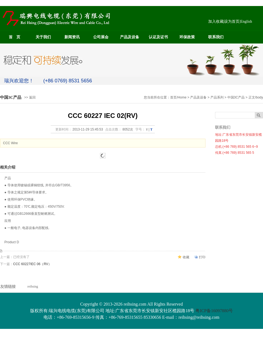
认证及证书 (158, 37)
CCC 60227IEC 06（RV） (32, 264)
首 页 (14, 37)
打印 (202, 257)
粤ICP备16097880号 (214, 310)
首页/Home (178, 97)
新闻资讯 (72, 37)
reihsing (32, 286)
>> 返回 (29, 97)
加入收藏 (216, 21)
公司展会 (100, 37)
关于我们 (43, 37)
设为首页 (231, 21)
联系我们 (216, 37)
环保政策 (187, 37)
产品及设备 (129, 37)
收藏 (186, 257)
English (246, 21)
